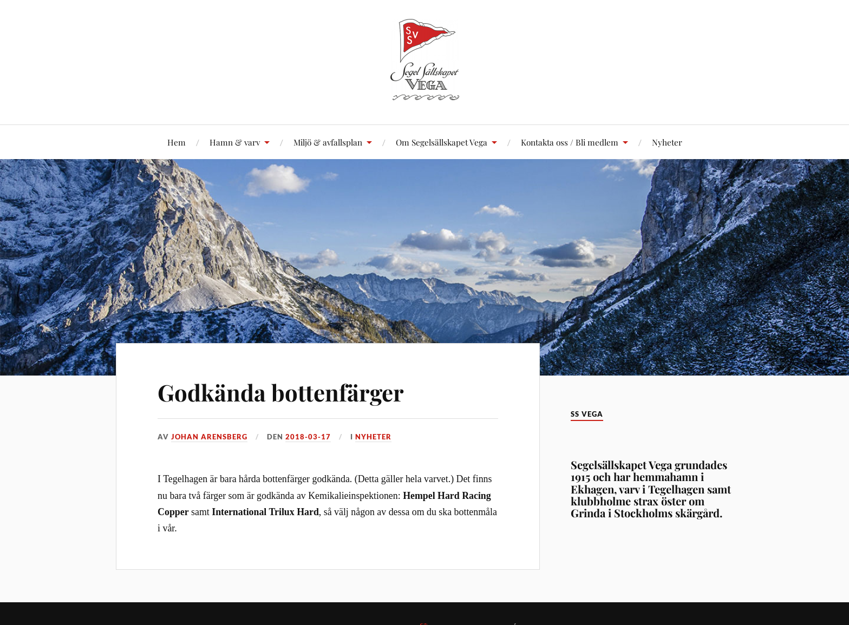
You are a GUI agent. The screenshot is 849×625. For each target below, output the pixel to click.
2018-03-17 (308, 436)
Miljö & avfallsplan (327, 142)
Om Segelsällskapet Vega (441, 142)
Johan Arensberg (209, 436)
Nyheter (667, 142)
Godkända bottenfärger (286, 391)
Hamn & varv (235, 142)
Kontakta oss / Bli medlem (569, 142)
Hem (176, 142)
